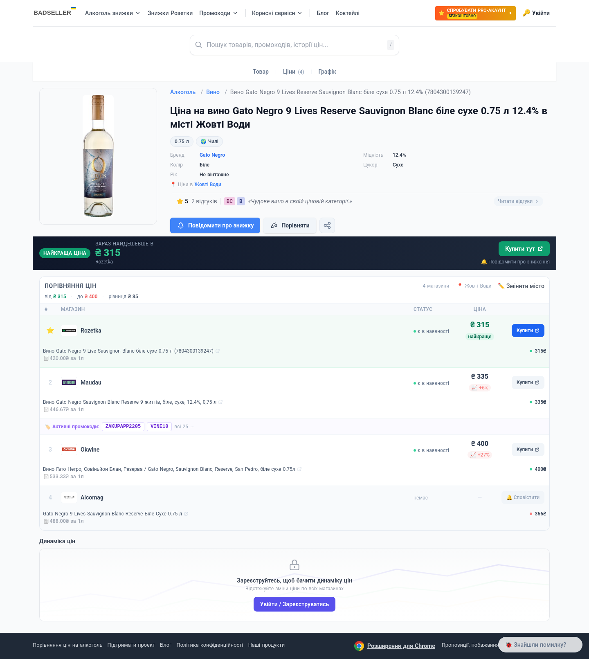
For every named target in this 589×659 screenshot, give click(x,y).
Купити (528, 330)
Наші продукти (266, 645)
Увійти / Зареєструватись (294, 604)
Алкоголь (186, 92)
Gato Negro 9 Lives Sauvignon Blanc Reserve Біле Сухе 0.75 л (112, 514)
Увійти (536, 13)
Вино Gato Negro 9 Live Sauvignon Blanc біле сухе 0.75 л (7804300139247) (128, 351)
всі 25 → (184, 427)
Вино (216, 92)
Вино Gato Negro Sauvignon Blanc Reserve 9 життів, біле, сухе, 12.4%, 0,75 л (129, 402)
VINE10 (159, 427)
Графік (327, 71)
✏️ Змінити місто (521, 286)
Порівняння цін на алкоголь (67, 645)
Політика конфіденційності (210, 645)
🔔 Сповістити (523, 497)
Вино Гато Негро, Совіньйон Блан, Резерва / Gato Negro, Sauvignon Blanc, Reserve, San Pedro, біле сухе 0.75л (169, 469)
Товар (261, 71)
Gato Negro (212, 155)
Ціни (293, 71)
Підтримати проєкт (131, 645)
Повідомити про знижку (215, 225)
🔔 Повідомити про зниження (515, 262)
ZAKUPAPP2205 (123, 427)
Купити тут (524, 248)
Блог (165, 645)
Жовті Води (207, 184)
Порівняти (289, 225)
